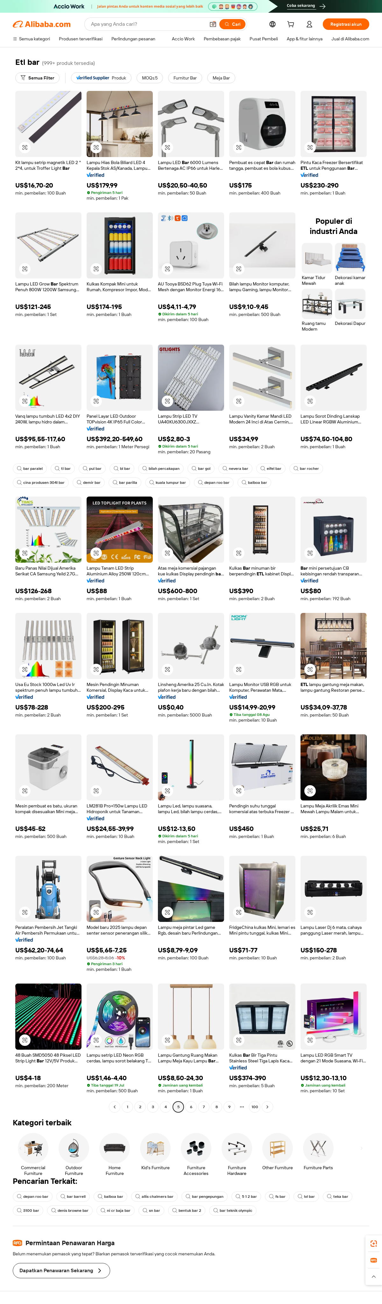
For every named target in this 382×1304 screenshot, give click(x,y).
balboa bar (254, 482)
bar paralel (30, 468)
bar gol (201, 468)
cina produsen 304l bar (41, 482)
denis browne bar (69, 1210)
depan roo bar (214, 482)
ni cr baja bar (116, 1210)
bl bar (122, 468)
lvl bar (306, 1196)
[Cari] (232, 24)
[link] (373, 1243)
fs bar (277, 1196)
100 (254, 1107)
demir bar (89, 482)
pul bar (92, 468)
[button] (213, 24)
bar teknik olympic (232, 1210)
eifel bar (270, 468)
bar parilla (125, 482)
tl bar (63, 468)
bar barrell (73, 1196)
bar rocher (306, 468)
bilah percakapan (161, 468)
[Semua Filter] (37, 77)
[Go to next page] (267, 1107)
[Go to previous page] (114, 1107)
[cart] (292, 25)
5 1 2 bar (246, 1196)
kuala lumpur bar (167, 482)
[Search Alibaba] (147, 24)
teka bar (337, 1196)
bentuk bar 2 (186, 1210)
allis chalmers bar (154, 1196)
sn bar (151, 1210)
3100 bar (28, 1210)
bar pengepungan (204, 1196)
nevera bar (235, 468)
